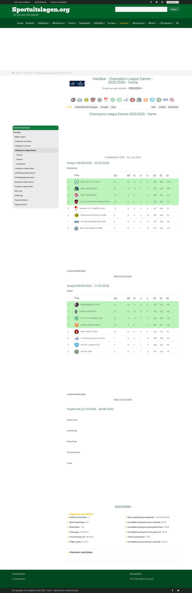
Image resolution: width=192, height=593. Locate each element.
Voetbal (29, 23)
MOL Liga (18, 191)
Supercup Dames (21, 200)
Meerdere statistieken (81, 552)
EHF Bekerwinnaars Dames (25, 173)
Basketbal (84, 23)
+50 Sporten (165, 23)
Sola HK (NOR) (86, 351)
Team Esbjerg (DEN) (89, 195)
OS (177, 23)
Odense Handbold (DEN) (90, 325)
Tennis (71, 23)
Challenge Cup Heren (23, 146)
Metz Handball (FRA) (89, 188)
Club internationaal (35, 128)
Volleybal (98, 23)
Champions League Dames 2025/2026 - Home (53, 73)
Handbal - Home (20, 121)
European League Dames (24, 182)
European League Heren (24, 186)
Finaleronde (20, 164)
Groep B (19, 159)
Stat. (154, 107)
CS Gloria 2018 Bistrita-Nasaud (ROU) (95, 201)
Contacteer (19, 579)
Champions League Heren (24, 168)
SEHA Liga (19, 195)
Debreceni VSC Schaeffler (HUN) (92, 208)
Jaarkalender (40, 2)
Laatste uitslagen (58, 2)
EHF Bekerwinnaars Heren (24, 177)
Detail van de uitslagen (123, 276)
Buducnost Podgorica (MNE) (91, 228)
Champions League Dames (25, 150)
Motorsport (138, 23)
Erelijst (162, 107)
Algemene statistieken (81, 514)
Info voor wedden (22, 2)
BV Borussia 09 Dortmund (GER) (93, 215)
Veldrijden (43, 23)
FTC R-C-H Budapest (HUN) (92, 318)
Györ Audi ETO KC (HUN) (90, 181)
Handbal (124, 23)
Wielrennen (58, 23)
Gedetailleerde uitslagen (86, 107)
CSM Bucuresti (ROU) (87, 311)
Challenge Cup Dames (23, 141)
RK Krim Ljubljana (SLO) (90, 344)
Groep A (19, 155)
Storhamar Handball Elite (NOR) (93, 221)
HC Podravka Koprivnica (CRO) (93, 338)
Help (113, 107)
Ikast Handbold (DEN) (89, 331)
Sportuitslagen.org (23, 10)
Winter (151, 23)
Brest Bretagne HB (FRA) (90, 304)
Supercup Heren (21, 204)
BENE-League (20, 137)
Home (20, 23)
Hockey (111, 23)
